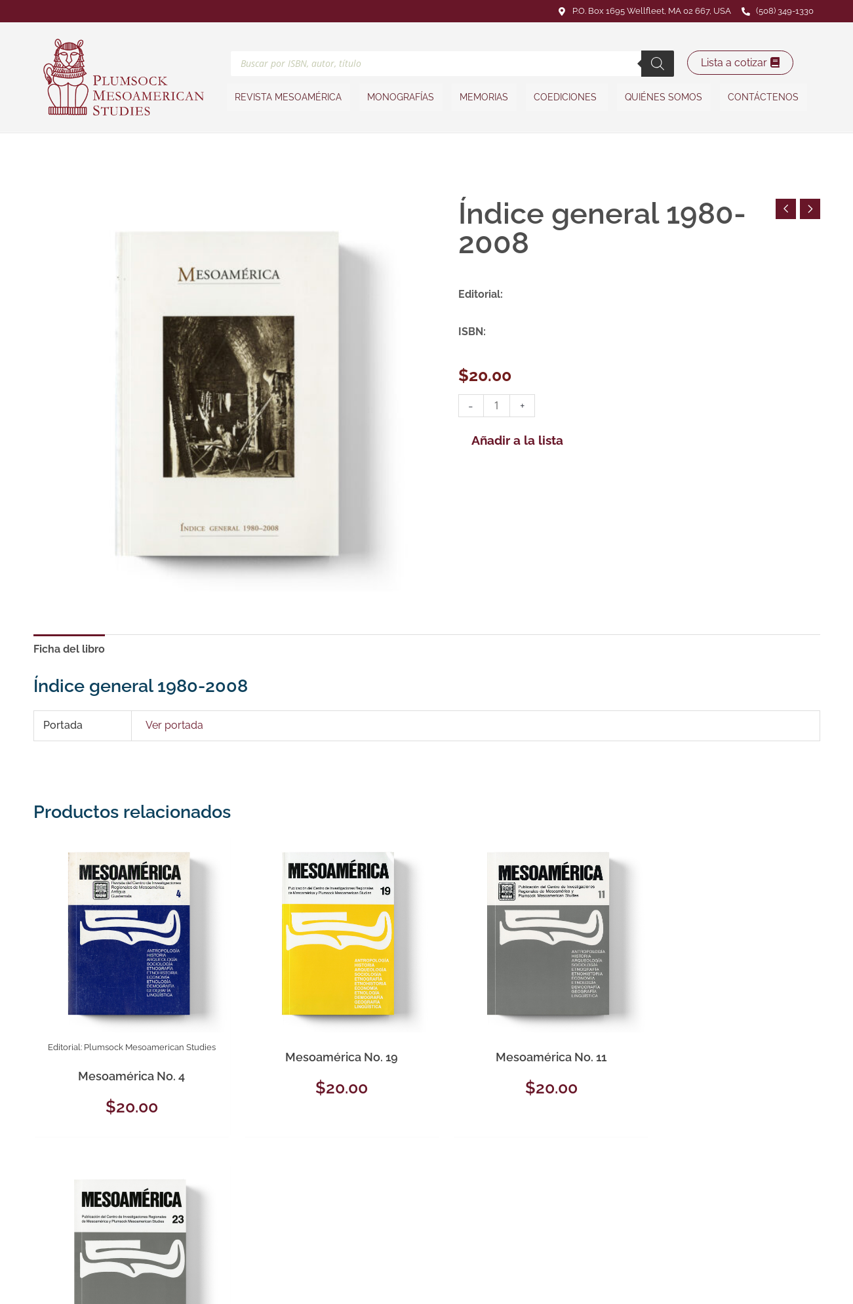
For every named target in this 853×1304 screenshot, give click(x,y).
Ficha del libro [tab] (69, 649)
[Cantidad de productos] (497, 405)
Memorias (484, 97)
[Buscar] (657, 63)
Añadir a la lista (517, 440)
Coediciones (566, 97)
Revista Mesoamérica (290, 97)
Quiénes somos (663, 97)
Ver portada (174, 726)
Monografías (401, 97)
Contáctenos (761, 97)
